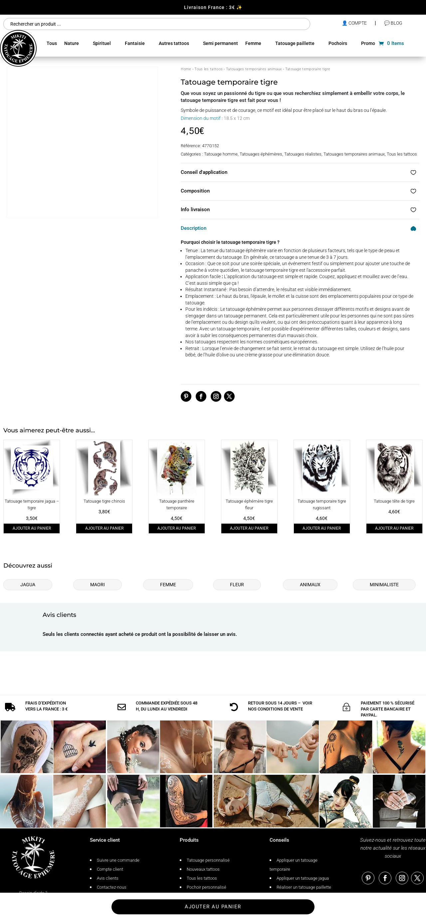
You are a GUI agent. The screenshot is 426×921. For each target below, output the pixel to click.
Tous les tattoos (208, 69)
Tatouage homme (221, 154)
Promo (368, 43)
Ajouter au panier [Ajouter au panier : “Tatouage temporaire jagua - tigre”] (32, 528)
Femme (253, 43)
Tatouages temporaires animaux (254, 69)
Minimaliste (384, 584)
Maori (97, 584)
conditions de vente (280, 693)
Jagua (27, 584)
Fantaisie (135, 43)
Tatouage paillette (295, 43)
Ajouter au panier (213, 907)
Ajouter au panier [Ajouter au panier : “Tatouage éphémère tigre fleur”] (249, 528)
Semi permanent (220, 43)
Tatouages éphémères (261, 154)
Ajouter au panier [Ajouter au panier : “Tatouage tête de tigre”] (394, 528)
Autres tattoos (174, 43)
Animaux (310, 584)
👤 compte (354, 23)
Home (186, 69)
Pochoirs (337, 43)
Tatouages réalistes (302, 154)
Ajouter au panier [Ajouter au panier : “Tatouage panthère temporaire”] (176, 528)
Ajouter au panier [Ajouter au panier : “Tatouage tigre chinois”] (104, 528)
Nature (71, 43)
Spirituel (102, 43)
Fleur (237, 584)
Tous (52, 43)
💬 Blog (393, 23)
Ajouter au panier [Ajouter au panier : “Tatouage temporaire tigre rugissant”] (322, 528)
